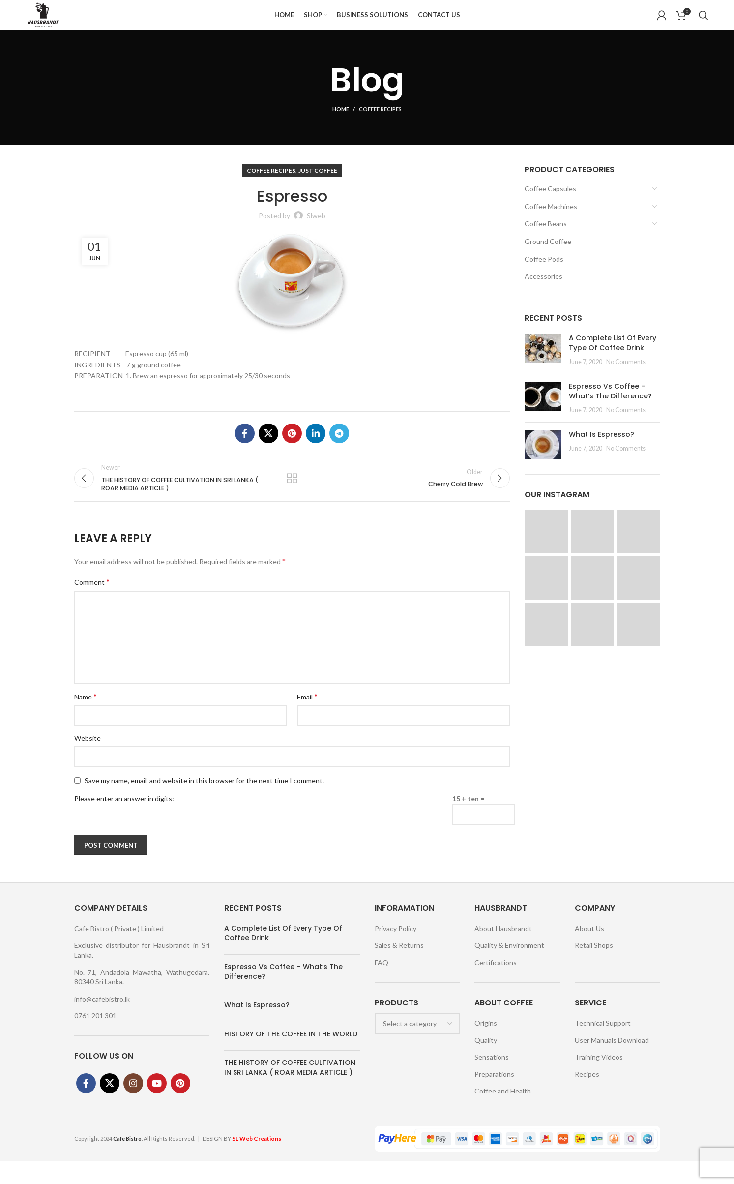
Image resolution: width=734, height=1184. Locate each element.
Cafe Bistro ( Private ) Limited (119, 951)
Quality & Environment (509, 968)
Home (340, 123)
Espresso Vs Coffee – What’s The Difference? (610, 405)
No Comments (626, 376)
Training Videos (599, 1080)
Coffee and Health (502, 1114)
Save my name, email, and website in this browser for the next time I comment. (204, 803)
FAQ (381, 985)
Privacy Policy (395, 951)
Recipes (587, 1097)
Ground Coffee (548, 255)
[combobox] (417, 1046)
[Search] (703, 22)
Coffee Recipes (380, 123)
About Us (589, 951)
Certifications (495, 985)
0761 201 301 (95, 1038)
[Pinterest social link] (292, 447)
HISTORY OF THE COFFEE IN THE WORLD (290, 1057)
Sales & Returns (399, 968)
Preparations (494, 1097)
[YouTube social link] (157, 1106)
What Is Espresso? (601, 449)
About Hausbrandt (503, 951)
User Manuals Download (612, 1063)
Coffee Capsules (550, 203)
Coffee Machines (551, 220)
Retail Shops (594, 968)
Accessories (543, 290)
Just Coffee (317, 184)
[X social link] (268, 447)
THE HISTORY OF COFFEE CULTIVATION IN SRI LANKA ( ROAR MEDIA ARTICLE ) (289, 1090)
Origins (485, 1045)
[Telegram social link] (339, 447)
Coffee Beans (546, 238)
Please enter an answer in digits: (124, 822)
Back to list (292, 496)
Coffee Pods (544, 273)
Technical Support (603, 1045)
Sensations (491, 1080)
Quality (485, 1063)
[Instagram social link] (133, 1106)
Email (307, 719)
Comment (92, 604)
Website (87, 761)
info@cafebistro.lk (102, 1021)
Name (85, 719)
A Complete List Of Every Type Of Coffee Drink (612, 357)
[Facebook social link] (245, 447)
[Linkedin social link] (315, 447)
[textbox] (410, 1046)
